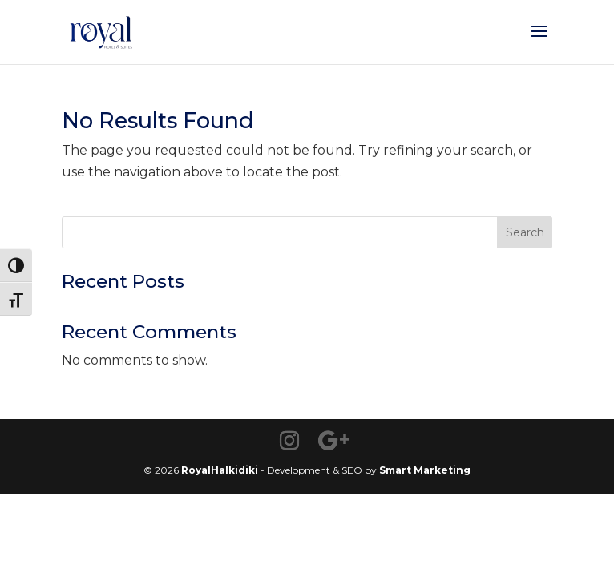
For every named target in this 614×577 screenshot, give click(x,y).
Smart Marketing (425, 470)
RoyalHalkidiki (219, 470)
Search (525, 232)
